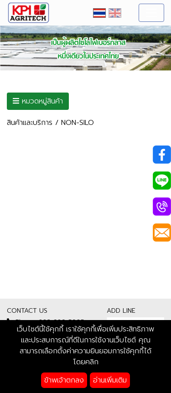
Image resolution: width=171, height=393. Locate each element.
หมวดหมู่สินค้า (38, 101)
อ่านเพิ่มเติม (110, 380)
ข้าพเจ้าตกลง (64, 380)
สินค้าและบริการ (29, 122)
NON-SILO (77, 122)
